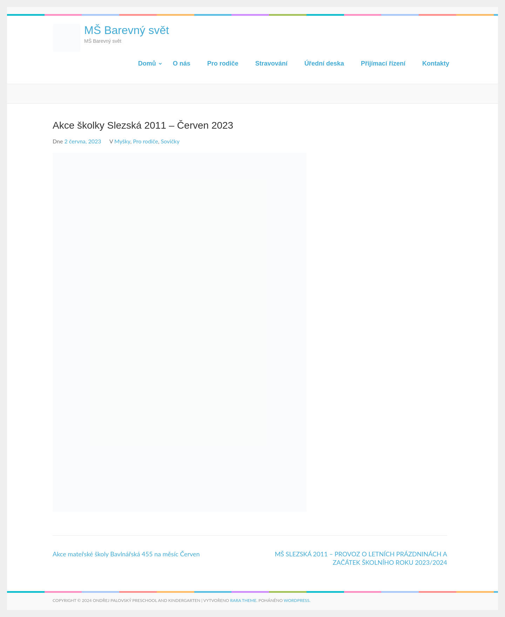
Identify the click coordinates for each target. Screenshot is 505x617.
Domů (147, 63)
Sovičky (170, 141)
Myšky (122, 141)
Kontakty (435, 63)
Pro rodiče (222, 63)
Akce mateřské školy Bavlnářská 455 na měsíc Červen (126, 554)
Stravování (271, 63)
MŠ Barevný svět (126, 30)
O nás (181, 63)
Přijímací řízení (383, 63)
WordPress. (297, 600)
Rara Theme (243, 600)
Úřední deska (324, 63)
